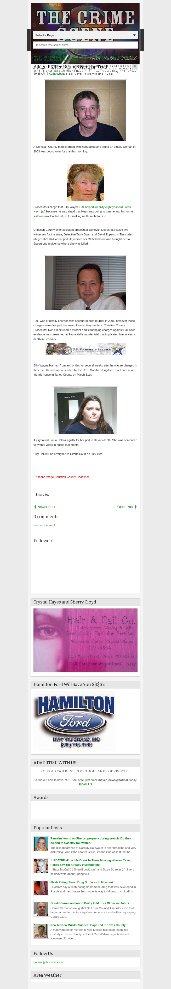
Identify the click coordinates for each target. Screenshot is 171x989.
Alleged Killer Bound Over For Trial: (70, 67)
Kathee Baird (57, 73)
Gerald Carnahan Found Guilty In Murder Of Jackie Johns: (90, 903)
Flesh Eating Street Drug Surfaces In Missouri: (82, 882)
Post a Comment (44, 525)
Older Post (125, 507)
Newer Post (46, 507)
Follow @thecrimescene (48, 962)
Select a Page (44, 35)
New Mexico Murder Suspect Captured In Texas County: (88, 925)
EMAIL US (85, 784)
